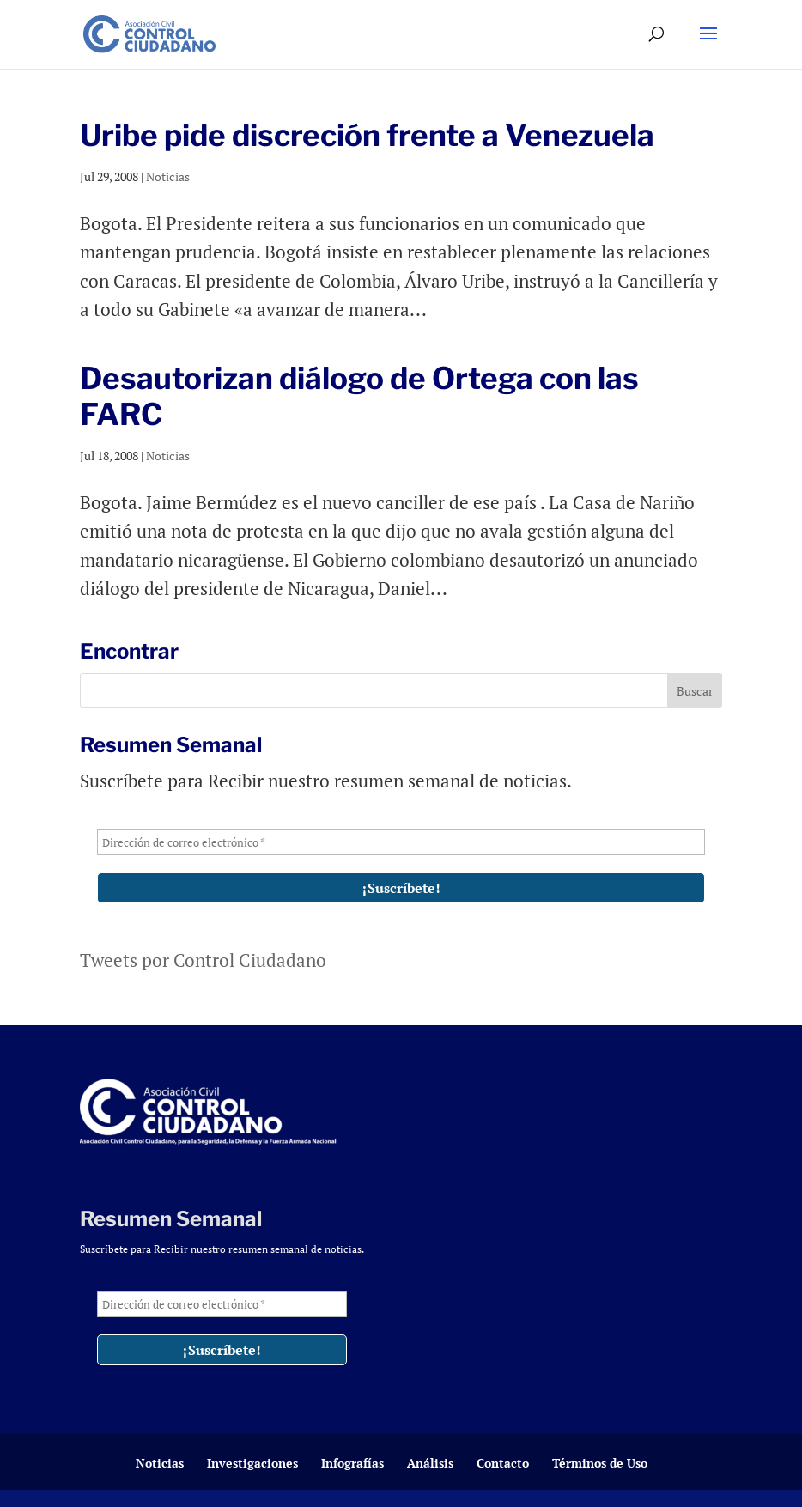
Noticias (168, 176)
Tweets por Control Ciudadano (203, 960)
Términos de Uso (599, 1463)
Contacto (503, 1463)
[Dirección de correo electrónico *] (400, 842)
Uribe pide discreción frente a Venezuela (367, 135)
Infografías (352, 1463)
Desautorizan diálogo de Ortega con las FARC (359, 396)
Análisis (430, 1463)
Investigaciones (252, 1463)
